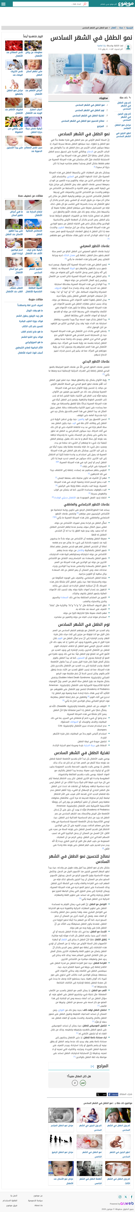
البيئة (72, 268)
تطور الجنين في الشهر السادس (123, 134)
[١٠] (93, 986)
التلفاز (64, 939)
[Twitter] (126, 1197)
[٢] (108, 238)
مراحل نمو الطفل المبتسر (123, 126)
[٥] (57, 485)
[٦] (54, 517)
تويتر (104, 1094)
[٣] (66, 258)
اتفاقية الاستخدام (10, 1200)
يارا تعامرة (101, 46)
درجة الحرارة (89, 745)
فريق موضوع (11, 1205)
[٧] (88, 696)
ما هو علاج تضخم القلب (32, 332)
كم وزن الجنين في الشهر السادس (124, 117)
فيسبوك (115, 1094)
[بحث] (85, 4)
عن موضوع (38, 1196)
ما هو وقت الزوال (34, 311)
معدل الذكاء (69, 255)
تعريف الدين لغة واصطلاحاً (30, 305)
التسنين (81, 658)
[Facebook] (131, 1197)
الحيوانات (74, 722)
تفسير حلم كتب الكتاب (32, 326)
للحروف (58, 288)
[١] (94, 166)
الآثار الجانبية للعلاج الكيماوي (29, 348)
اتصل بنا (13, 1196)
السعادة (64, 597)
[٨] (103, 848)
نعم (83, 1083)
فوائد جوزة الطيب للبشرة (31, 321)
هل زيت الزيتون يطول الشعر (29, 316)
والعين (81, 419)
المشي (70, 176)
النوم (60, 638)
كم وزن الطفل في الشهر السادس (124, 106)
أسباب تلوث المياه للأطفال (30, 353)
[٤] (81, 465)
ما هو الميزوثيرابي (34, 342)
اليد (74, 423)
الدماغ (90, 151)
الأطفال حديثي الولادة (65, 498)
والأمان (80, 550)
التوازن (61, 1010)
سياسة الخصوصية (35, 1200)
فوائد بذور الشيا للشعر (32, 337)
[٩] (80, 898)
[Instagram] (120, 1197)
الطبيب (61, 227)
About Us (38, 1205)
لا (75, 1083)
